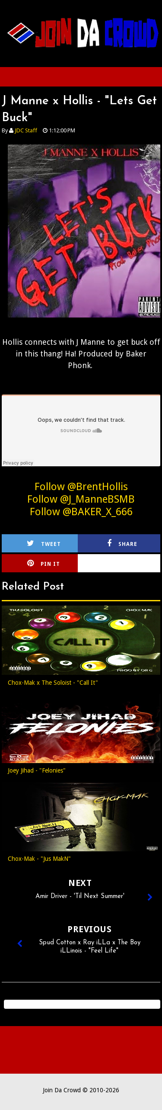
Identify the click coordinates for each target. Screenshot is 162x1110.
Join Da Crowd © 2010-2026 (81, 1090)
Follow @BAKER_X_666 (81, 512)
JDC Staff (26, 130)
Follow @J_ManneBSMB (81, 499)
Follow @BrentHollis (81, 487)
